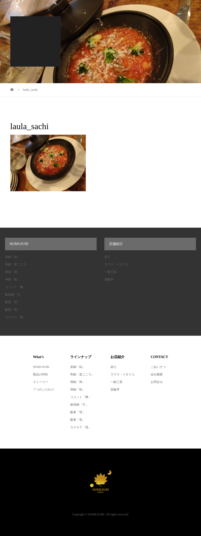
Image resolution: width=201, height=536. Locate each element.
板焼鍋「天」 (14, 294)
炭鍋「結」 (12, 257)
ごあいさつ (158, 367)
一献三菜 (110, 272)
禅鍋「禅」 (12, 272)
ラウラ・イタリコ (116, 264)
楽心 (107, 257)
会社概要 (157, 374)
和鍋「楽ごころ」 (17, 264)
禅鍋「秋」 (12, 279)
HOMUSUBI (41, 367)
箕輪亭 (108, 279)
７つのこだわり (43, 389)
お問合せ (157, 382)
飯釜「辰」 (12, 309)
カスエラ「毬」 (15, 317)
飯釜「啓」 (12, 302)
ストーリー (40, 382)
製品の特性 (40, 374)
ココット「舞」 (15, 287)
